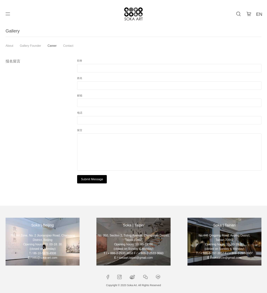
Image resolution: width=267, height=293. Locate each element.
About (9, 45)
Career (52, 45)
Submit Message (92, 179)
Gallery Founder (30, 45)
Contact (68, 45)
